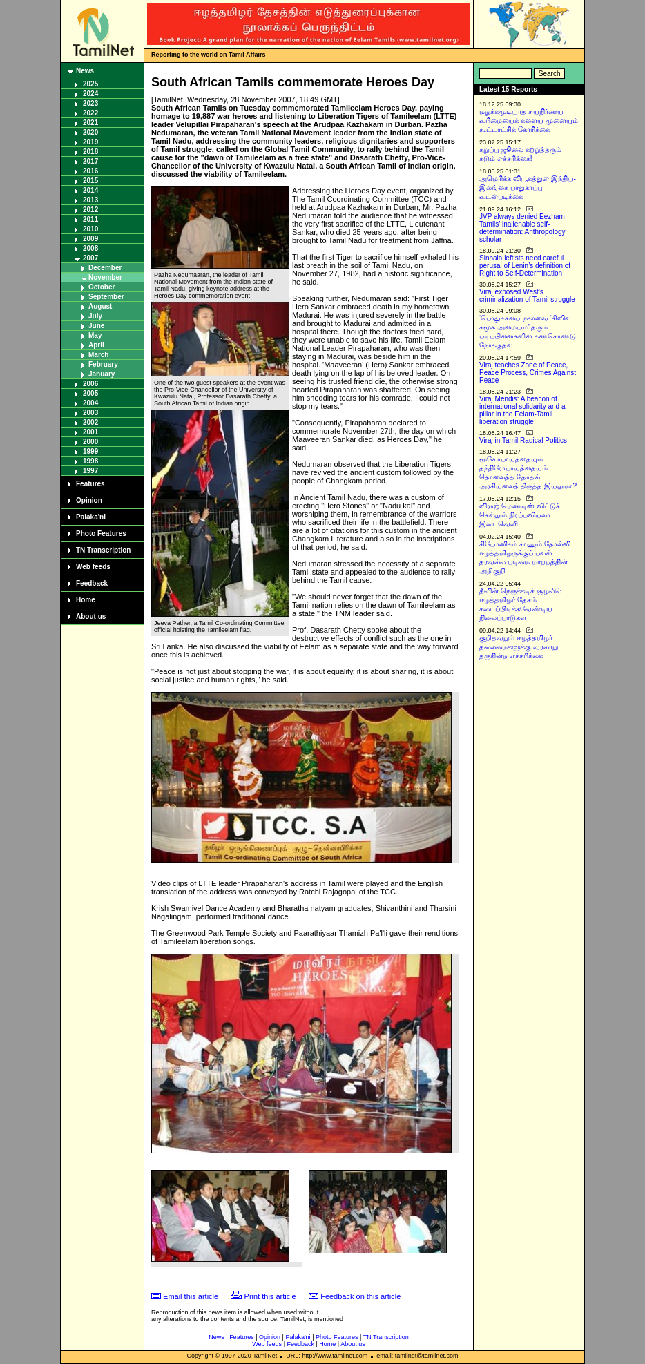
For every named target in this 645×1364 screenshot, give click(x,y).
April (96, 345)
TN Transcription (103, 550)
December (105, 267)
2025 (90, 84)
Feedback (92, 583)
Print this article (270, 1296)
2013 (90, 200)
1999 (90, 451)
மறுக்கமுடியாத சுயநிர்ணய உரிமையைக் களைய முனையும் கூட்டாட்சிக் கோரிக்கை (528, 120)
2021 (90, 122)
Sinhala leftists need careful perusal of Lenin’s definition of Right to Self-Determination (524, 265)
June (96, 325)
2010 (90, 229)
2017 (90, 161)
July (95, 316)
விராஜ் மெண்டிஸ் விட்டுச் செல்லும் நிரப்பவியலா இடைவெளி (519, 515)
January (101, 374)
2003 (90, 412)
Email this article (190, 1296)
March (98, 354)
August (100, 306)
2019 (90, 142)
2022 (90, 113)
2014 (90, 190)
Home (85, 600)
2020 (90, 132)
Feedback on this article (360, 1296)
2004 (90, 403)
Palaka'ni (91, 517)
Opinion (89, 500)
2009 (90, 238)
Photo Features (101, 533)
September (106, 296)
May (95, 335)
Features (90, 484)
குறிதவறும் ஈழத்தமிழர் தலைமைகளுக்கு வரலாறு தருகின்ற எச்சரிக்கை (518, 647)
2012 (90, 209)
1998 (90, 461)
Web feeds (93, 566)
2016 (90, 171)
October (101, 287)
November (105, 277)
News (85, 71)
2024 (90, 93)
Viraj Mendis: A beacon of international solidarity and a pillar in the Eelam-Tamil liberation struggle (522, 410)
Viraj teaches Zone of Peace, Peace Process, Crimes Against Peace (527, 372)
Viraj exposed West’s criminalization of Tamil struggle (527, 295)
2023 (90, 103)
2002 (90, 422)
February (103, 364)
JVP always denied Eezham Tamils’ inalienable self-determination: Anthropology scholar (522, 228)
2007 (90, 258)
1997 (90, 470)
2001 (90, 432)
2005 (90, 393)
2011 (90, 219)
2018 (90, 151)
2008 (90, 248)
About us (91, 616)
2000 (90, 441)
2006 (90, 383)
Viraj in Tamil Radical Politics (523, 440)
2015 (90, 180)
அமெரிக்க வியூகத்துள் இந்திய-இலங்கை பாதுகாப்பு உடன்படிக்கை (527, 187)
